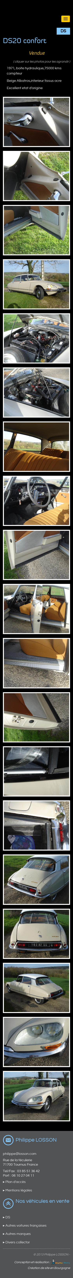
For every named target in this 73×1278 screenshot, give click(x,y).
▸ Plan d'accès (14, 1182)
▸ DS (6, 1217)
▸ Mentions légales (17, 1190)
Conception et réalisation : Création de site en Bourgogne (42, 1264)
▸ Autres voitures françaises (25, 1225)
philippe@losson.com (19, 1154)
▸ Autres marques (17, 1234)
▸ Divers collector (16, 1242)
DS (63, 31)
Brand (36, 11)
